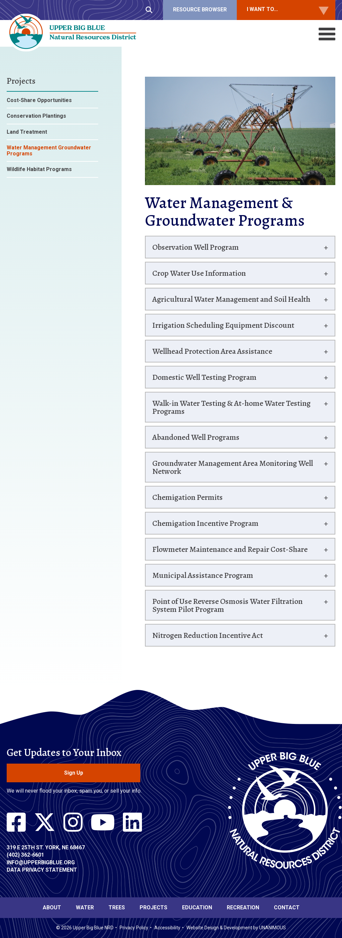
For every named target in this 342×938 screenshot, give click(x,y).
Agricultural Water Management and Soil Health (231, 299)
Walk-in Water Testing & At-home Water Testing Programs (231, 407)
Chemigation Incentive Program (205, 523)
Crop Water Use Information (199, 273)
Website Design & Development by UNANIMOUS (236, 927)
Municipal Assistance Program (202, 575)
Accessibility (167, 927)
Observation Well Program (195, 247)
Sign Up (73, 773)
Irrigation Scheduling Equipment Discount (223, 325)
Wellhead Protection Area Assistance (212, 351)
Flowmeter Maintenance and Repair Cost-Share (230, 549)
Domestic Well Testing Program (204, 377)
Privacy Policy (134, 927)
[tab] (240, 247)
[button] (240, 190)
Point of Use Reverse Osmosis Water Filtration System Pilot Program (227, 605)
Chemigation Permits (187, 497)
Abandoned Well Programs (195, 437)
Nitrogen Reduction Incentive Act (207, 635)
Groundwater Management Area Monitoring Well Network (232, 467)
